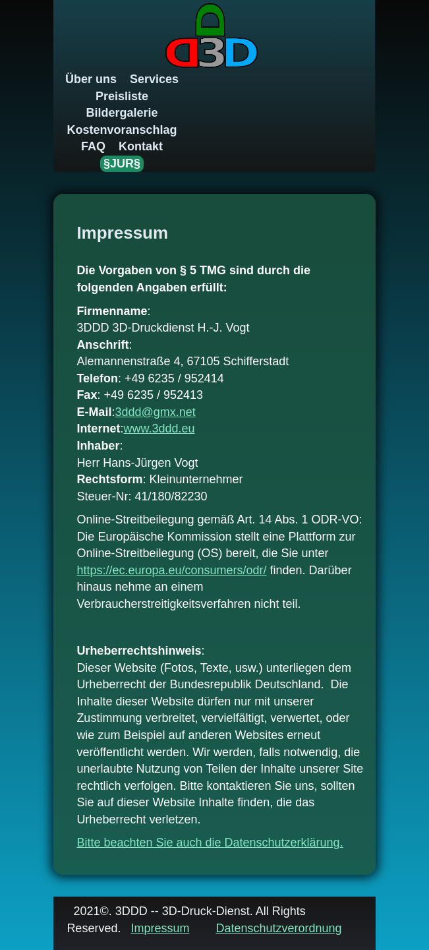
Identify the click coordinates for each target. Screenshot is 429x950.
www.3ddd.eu (158, 428)
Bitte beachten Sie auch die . (209, 842)
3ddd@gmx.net (155, 412)
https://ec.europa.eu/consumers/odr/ (171, 570)
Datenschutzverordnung (278, 928)
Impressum (159, 928)
